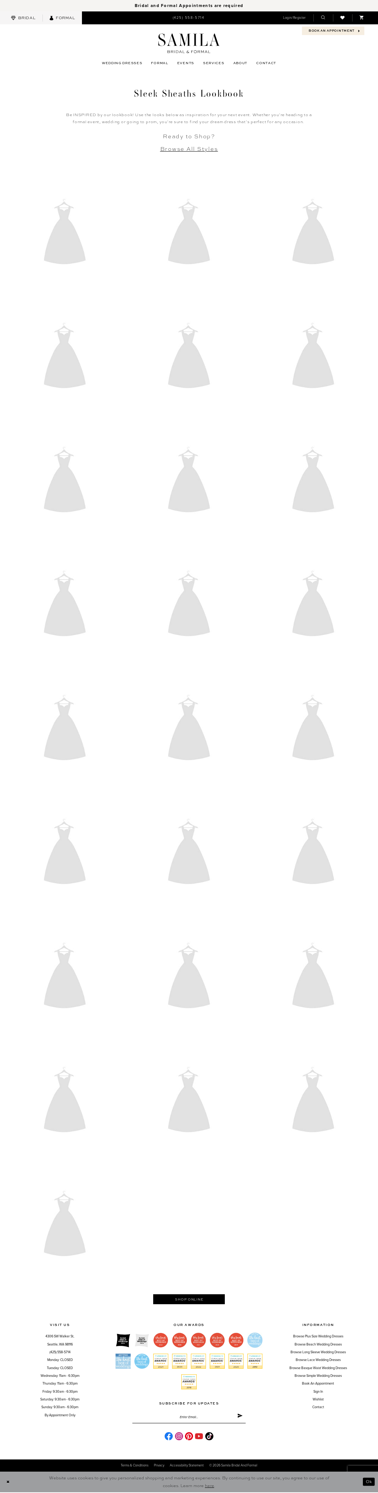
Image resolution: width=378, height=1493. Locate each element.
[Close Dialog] (8, 1482)
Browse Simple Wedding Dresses (318, 1376)
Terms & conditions (134, 1466)
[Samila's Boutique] (188, 43)
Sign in (318, 1392)
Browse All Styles (189, 149)
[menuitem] (23, 17)
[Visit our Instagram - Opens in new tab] (179, 1437)
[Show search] (323, 18)
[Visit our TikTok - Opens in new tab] (209, 1437)
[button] (294, 18)
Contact (318, 1408)
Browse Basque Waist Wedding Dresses (318, 1369)
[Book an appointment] (333, 31)
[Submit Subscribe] (240, 1418)
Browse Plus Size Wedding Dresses (318, 1337)
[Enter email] (189, 1418)
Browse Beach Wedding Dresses (318, 1345)
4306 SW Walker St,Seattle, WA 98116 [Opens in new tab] (59, 1341)
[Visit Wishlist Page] (342, 18)
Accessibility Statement (187, 1466)
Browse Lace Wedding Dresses (318, 1360)
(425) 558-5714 (60, 1353)
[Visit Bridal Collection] (23, 17)
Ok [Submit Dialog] (368, 1482)
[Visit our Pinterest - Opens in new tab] (189, 1437)
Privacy (159, 1466)
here (209, 1486)
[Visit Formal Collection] (62, 17)
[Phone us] (188, 17)
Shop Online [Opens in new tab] (189, 1299)
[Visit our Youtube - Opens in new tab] (199, 1437)
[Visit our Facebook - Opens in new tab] (169, 1437)
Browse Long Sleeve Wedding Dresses (318, 1353)
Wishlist (318, 1400)
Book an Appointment (318, 1384)
